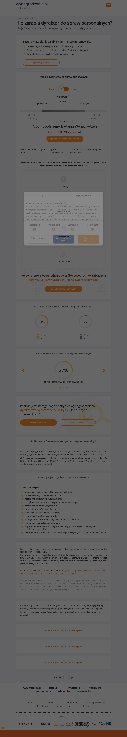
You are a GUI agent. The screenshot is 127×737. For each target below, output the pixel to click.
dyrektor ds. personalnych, (76, 570)
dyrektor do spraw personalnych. (61, 573)
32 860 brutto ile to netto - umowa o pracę (63, 662)
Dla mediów (71, 702)
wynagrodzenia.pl (32, 687)
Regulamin (42, 706)
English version (63, 706)
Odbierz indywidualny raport (63, 289)
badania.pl (63, 691)
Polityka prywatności (95, 702)
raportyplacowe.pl (43, 691)
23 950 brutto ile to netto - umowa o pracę (63, 646)
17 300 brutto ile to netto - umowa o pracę (63, 630)
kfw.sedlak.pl (74, 687)
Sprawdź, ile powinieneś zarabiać (65, 138)
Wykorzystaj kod (77, 422)
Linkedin (84, 706)
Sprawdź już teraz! (41, 62)
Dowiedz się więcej (38, 422)
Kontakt (50, 702)
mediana (59, 451)
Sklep (29, 702)
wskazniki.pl (84, 691)
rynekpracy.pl (95, 687)
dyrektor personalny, (97, 570)
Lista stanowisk (25, 18)
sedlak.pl (53, 687)
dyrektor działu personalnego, (33, 573)
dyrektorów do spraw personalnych (44, 410)
